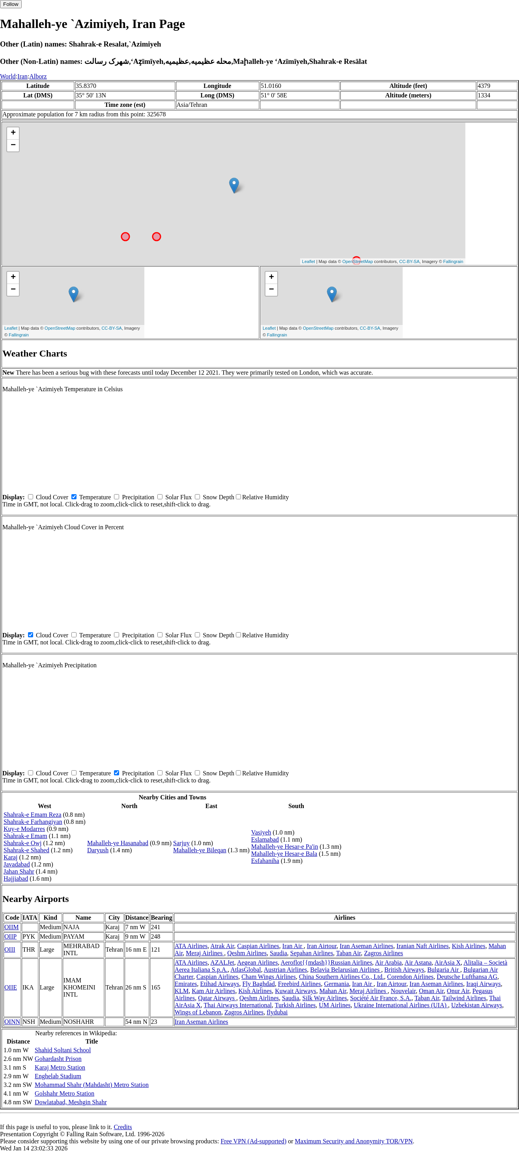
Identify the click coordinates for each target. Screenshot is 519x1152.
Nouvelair (403, 991)
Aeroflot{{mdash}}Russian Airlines (326, 962)
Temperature (95, 497)
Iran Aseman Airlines (366, 946)
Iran (22, 76)
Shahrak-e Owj (22, 843)
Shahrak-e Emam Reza (33, 814)
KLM (182, 991)
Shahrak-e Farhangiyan (33, 821)
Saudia (278, 953)
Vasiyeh (261, 832)
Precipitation (138, 497)
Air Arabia (388, 962)
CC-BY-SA (409, 261)
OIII (9, 949)
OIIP (10, 936)
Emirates (186, 983)
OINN (12, 1021)
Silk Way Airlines (324, 998)
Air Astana (418, 962)
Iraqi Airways (483, 983)
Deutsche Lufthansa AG (467, 976)
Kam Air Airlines (213, 991)
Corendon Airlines (410, 976)
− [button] (13, 145)
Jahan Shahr (19, 871)
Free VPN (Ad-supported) (253, 1141)
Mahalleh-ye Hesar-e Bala (284, 853)
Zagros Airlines (383, 953)
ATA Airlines (191, 946)
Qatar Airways (217, 998)
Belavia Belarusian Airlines (345, 969)
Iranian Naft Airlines (422, 946)
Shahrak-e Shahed (26, 850)
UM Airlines (335, 1005)
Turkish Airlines (295, 1005)
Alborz (38, 76)
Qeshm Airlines (247, 953)
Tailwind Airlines (464, 998)
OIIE (10, 987)
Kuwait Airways (295, 991)
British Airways (404, 969)
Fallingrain (453, 261)
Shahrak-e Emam (25, 836)
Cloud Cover (52, 497)
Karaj (11, 857)
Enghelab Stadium (58, 1076)
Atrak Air (222, 946)
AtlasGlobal (245, 969)
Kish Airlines (468, 946)
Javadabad (17, 864)
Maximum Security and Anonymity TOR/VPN (354, 1141)
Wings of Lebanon (198, 1012)
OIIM (11, 927)
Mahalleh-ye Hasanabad (117, 843)
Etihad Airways (219, 983)
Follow (11, 4)
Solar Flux (178, 497)
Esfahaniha (265, 860)
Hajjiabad (16, 878)
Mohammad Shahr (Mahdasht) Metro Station (92, 1084)
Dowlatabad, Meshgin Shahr (71, 1102)
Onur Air (458, 991)
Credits (123, 1127)
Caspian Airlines (258, 946)
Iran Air (293, 946)
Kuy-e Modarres (24, 828)
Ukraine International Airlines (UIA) (401, 1005)
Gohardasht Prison (58, 1058)
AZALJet (222, 962)
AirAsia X (448, 962)
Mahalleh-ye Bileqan (199, 850)
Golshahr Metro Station (64, 1093)
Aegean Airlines (257, 962)
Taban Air (348, 953)
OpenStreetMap (357, 261)
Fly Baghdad (259, 983)
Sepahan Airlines (311, 953)
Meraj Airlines (205, 953)
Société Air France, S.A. (381, 998)
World (8, 76)
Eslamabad (265, 839)
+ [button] (13, 133)
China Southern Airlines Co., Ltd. (341, 976)
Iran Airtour (321, 946)
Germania (336, 983)
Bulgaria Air (443, 969)
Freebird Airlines (299, 983)
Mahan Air (332, 991)
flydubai (277, 1012)
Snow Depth (218, 497)
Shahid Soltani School (63, 1050)
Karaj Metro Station (60, 1067)
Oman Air (431, 991)
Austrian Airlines (285, 969)
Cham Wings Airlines (268, 976)
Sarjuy (181, 843)
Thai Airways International (238, 1005)
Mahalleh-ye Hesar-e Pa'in (284, 846)
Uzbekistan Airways (476, 1005)
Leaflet (308, 261)
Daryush (97, 850)
